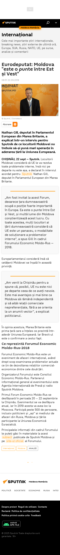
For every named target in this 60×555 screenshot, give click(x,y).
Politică (6, 490)
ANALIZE (33, 448)
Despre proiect (9, 506)
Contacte (42, 506)
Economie (34, 490)
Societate (19, 490)
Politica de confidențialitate (26, 511)
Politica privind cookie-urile (16, 515)
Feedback (36, 515)
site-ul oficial (14, 441)
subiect (7, 437)
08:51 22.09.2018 (10, 80)
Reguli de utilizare (27, 506)
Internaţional (8, 448)
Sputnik (27, 174)
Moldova (21, 448)
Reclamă (6, 511)
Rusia (46, 490)
